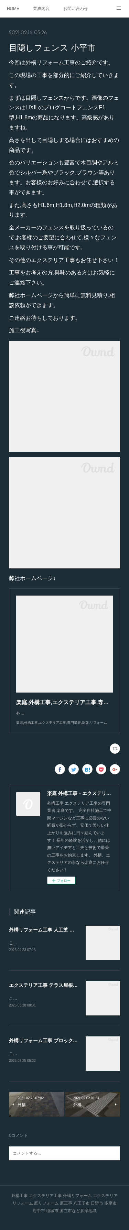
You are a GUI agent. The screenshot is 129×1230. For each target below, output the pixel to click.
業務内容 (41, 8)
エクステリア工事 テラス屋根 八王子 (49, 992)
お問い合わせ (75, 8)
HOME (13, 8)
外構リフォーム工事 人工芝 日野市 (46, 936)
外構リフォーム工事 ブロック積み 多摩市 (53, 1048)
